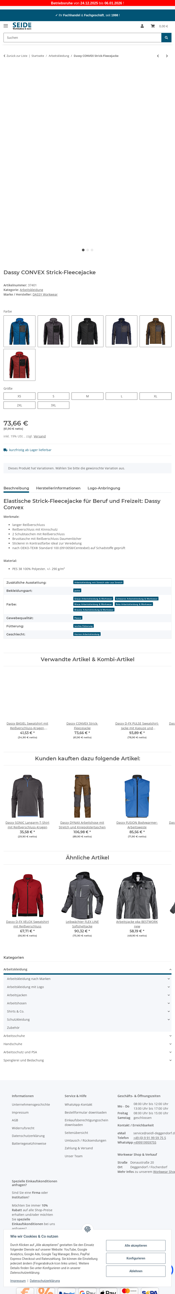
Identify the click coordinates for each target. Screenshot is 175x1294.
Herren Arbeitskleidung (86, 634)
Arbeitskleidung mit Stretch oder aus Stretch (98, 582)
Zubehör (13, 1028)
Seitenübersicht (76, 1133)
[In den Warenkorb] (7, 70)
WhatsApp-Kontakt (78, 1105)
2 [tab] (87, 250)
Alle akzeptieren (135, 1245)
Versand (40, 436)
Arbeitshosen (17, 1003)
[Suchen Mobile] (83, 37)
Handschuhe (13, 1044)
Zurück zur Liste (17, 56)
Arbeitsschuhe (14, 1036)
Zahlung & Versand (79, 1148)
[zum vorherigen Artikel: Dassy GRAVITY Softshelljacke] (157, 56)
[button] (142, 26)
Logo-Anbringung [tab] (104, 488)
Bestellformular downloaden (86, 1112)
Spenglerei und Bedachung (24, 1060)
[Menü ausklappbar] (6, 24)
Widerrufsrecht (23, 1128)
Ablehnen (135, 1271)
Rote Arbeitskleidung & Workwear (134, 604)
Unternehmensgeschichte (31, 1105)
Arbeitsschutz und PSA (20, 1052)
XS (21, 396)
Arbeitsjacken (17, 995)
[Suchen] (166, 37)
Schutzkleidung (18, 1020)
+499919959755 (144, 1142)
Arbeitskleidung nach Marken (29, 979)
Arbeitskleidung (31, 290)
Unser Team (74, 1156)
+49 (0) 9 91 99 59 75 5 (149, 1138)
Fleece (77, 617)
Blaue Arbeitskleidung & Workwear (93, 604)
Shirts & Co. (15, 1011)
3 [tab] (92, 250)
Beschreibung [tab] (16, 488)
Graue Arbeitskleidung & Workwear (93, 598)
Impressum (18, 1281)
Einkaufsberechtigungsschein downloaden (86, 1122)
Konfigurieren (135, 1258)
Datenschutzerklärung (45, 1281)
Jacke (77, 590)
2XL (22, 405)
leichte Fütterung (83, 626)
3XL (56, 405)
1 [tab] (83, 250)
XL (157, 396)
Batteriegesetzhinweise (29, 1143)
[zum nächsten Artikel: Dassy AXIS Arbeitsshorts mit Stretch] (166, 56)
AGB (15, 1120)
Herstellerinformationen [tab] (58, 488)
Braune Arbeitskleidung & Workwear (93, 609)
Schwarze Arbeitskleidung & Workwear (136, 598)
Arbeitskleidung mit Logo (25, 987)
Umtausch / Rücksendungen (85, 1140)
